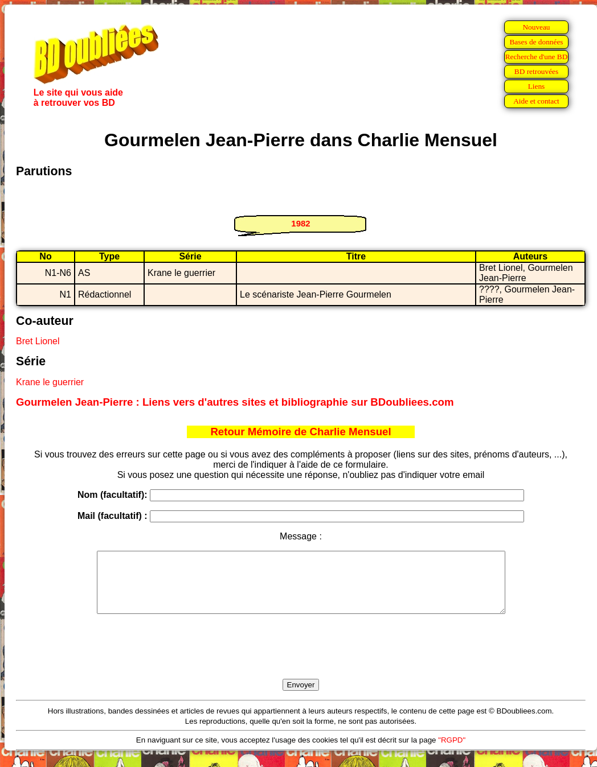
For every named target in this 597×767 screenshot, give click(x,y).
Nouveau (536, 27)
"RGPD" (451, 752)
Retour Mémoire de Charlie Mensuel (300, 432)
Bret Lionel (38, 341)
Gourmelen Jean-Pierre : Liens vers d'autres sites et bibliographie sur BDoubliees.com (235, 402)
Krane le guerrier (50, 382)
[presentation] (300, 659)
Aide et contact (536, 101)
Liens (536, 86)
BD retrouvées (536, 71)
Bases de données (536, 42)
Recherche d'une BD (536, 56)
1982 (300, 223)
